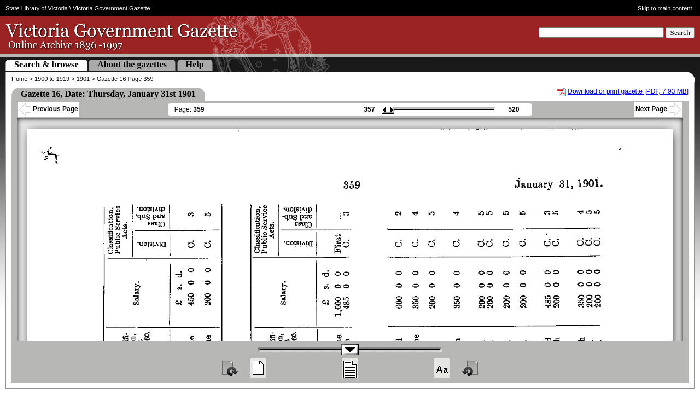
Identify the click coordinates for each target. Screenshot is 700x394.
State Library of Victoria (36, 8)
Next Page (658, 109)
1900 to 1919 (51, 79)
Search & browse (46, 64)
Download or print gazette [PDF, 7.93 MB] (628, 91)
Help (195, 64)
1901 (83, 79)
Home (19, 79)
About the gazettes (132, 64)
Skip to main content (665, 8)
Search (680, 32)
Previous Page (48, 109)
